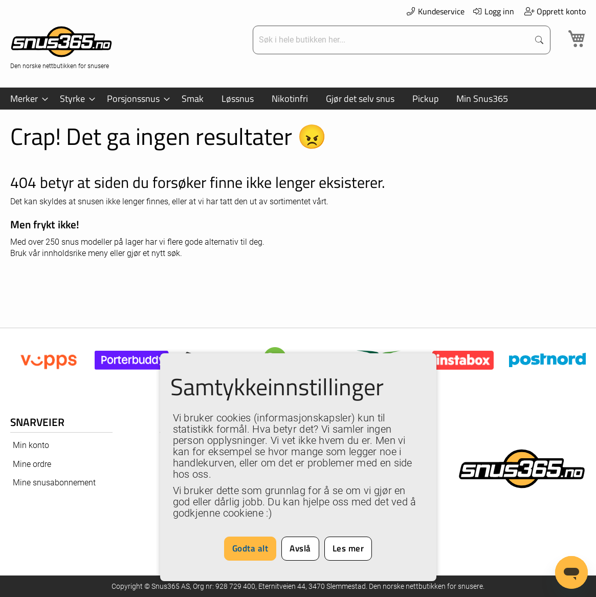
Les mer (348, 548)
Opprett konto (555, 11)
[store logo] (61, 46)
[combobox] (392, 40)
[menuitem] (26, 99)
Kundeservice (435, 11)
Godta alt (250, 548)
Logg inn (493, 11)
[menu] (298, 99)
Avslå (300, 548)
